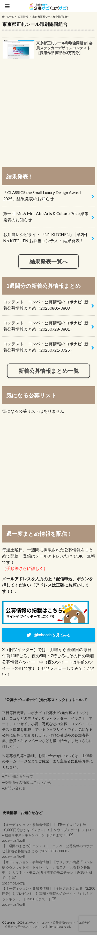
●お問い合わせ (14, 788)
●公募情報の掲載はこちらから (26, 782)
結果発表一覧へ (48, 261)
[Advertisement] (48, 111)
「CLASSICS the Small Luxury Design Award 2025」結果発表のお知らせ (42, 195)
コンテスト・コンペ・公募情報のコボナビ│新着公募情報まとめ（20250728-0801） (45, 325)
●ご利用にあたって (17, 776)
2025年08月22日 (48, 832)
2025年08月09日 (48, 851)
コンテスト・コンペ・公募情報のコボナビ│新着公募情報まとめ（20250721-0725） (45, 346)
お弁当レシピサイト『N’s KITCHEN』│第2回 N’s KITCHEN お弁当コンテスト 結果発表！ (45, 237)
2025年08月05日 (48, 896)
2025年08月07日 (48, 872)
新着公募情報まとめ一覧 (48, 370)
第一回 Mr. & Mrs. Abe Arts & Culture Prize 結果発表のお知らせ (46, 216)
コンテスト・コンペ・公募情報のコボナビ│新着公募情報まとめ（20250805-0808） (45, 304)
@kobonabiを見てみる (52, 634)
